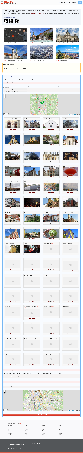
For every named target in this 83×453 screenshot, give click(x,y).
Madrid (43, 427)
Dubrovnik (27, 427)
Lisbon (26, 436)
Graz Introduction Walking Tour (40, 42)
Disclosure (70, 441)
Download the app (20, 71)
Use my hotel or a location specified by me (19, 376)
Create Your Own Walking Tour (13, 42)
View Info (14, 129)
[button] (45, 98)
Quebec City (61, 427)
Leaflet (69, 114)
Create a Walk (48, 441)
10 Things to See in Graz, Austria (39, 60)
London (43, 425)
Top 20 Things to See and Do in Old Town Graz (15, 60)
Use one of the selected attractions (17, 375)
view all (20, 423)
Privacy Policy (60, 441)
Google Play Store (40, 13)
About (33, 441)
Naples (43, 432)
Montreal (43, 428)
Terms (65, 441)
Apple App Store (33, 13)
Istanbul (26, 432)
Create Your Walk (67, 2)
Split (59, 430)
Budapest (10, 433)
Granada (26, 430)
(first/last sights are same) (16, 387)
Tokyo (60, 432)
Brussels (9, 432)
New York (43, 433)
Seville (60, 429)
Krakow (26, 433)
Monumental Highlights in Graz (64, 60)
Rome (60, 428)
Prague (60, 425)
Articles (54, 441)
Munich (43, 429)
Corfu (26, 425)
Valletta (60, 433)
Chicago (9, 434)
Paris (43, 434)
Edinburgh (27, 428)
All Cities (61, 2)
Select (11, 129)
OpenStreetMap (74, 114)
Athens (9, 427)
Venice (60, 434)
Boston (9, 430)
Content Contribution (36, 443)
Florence (26, 429)
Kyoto (26, 434)
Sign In (80, 2)
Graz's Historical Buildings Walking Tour (67, 42)
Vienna (60, 436)
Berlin (9, 429)
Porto (43, 436)
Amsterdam (10, 425)
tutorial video (56, 79)
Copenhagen (10, 436)
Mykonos (43, 430)
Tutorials (74, 2)
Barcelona (10, 428)
